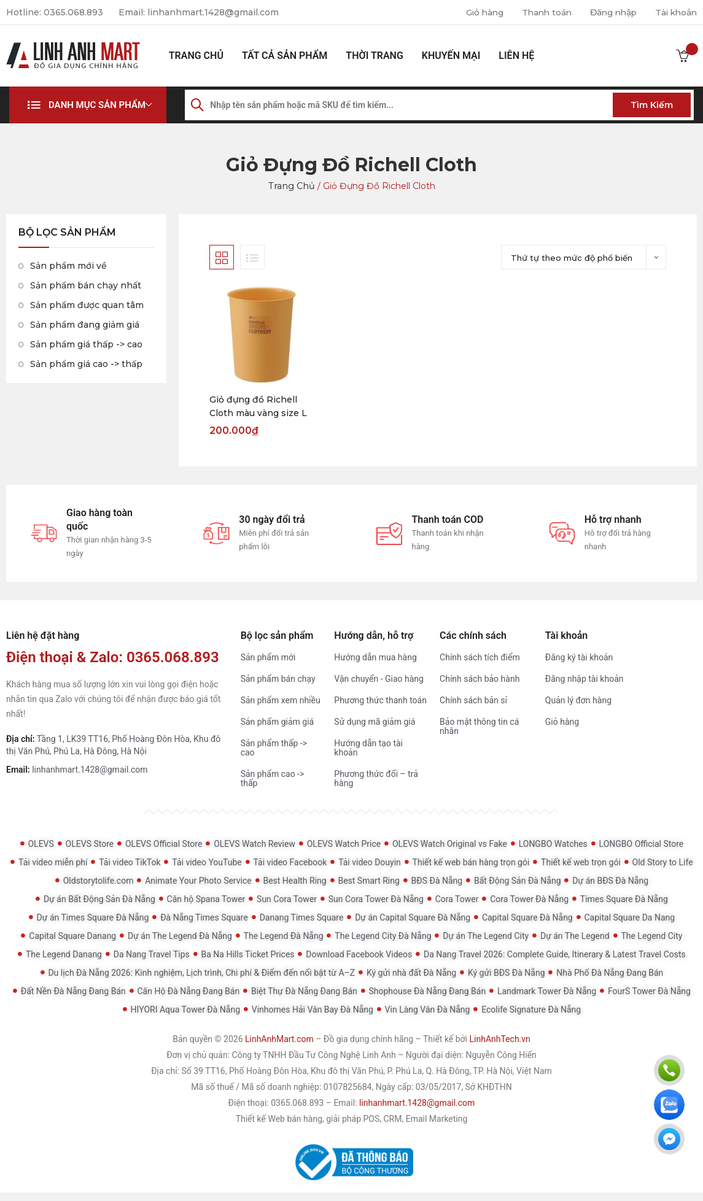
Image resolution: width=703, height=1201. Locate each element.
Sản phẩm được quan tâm (87, 305)
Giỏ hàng (475, 12)
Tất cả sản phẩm (284, 55)
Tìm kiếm (652, 104)
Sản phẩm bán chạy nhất (85, 285)
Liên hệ (516, 55)
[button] (87, 105)
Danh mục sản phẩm (97, 104)
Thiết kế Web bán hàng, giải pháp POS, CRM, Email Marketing (352, 1119)
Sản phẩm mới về (68, 265)
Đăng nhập (609, 12)
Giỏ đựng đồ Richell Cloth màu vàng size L (258, 406)
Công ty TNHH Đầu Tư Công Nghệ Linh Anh (314, 1055)
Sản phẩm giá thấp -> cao (86, 344)
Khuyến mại (451, 55)
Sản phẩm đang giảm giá (84, 324)
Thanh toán (540, 12)
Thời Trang (374, 55)
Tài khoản (675, 12)
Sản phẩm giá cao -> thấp (86, 363)
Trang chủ (196, 55)
